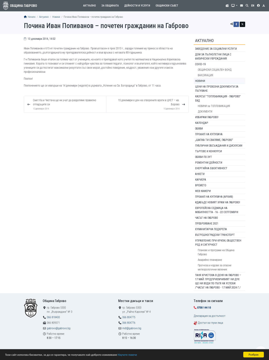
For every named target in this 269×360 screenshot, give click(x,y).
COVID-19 (200, 64)
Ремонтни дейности (208, 162)
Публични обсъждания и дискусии (218, 145)
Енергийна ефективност (211, 168)
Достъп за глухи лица (210, 322)
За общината (110, 5)
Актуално (89, 5)
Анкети (199, 174)
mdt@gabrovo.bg (131, 328)
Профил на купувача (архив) (214, 196)
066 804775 (128, 317)
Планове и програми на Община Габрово (216, 252)
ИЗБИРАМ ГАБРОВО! (206, 117)
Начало (30, 16)
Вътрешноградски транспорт (215, 235)
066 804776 (128, 322)
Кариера (200, 179)
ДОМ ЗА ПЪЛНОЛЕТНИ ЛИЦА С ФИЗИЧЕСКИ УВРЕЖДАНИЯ (213, 56)
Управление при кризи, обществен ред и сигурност (218, 242)
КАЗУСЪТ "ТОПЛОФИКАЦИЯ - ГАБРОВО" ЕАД (218, 98)
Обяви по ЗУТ (203, 157)
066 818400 (53, 317)
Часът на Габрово (206, 217)
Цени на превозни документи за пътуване (216, 88)
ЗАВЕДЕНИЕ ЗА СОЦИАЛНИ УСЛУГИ (216, 48)
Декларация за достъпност (209, 316)
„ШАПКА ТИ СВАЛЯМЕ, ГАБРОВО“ (214, 140)
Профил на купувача (209, 134)
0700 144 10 (204, 307)
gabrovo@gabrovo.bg (58, 328)
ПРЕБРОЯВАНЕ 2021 (206, 223)
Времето (200, 185)
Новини (56, 16)
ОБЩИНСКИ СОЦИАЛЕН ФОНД (215, 69)
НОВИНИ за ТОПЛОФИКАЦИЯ (214, 106)
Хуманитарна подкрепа (211, 229)
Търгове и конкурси (208, 151)
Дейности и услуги (137, 5)
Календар (201, 123)
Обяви (199, 128)
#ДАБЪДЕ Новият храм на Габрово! (217, 202)
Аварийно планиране (210, 259)
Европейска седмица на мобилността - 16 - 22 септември (216, 210)
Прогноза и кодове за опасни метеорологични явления (214, 267)
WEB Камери (203, 191)
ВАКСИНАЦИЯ (205, 75)
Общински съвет (167, 5)
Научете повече (127, 355)
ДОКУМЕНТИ (205, 111)
